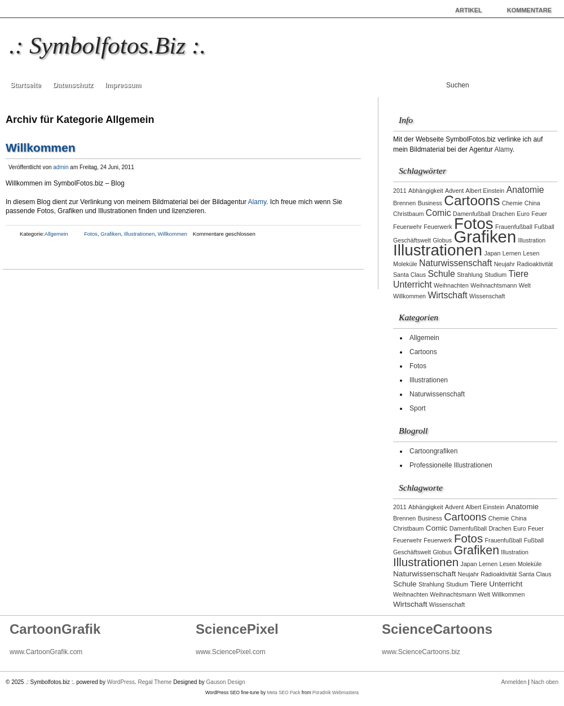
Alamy (257, 202)
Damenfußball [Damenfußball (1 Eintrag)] (471, 213)
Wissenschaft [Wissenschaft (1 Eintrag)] (487, 296)
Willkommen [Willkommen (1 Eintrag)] (409, 296)
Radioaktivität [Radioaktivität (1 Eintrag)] (535, 264)
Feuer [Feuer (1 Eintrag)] (539, 213)
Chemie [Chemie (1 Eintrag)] (512, 203)
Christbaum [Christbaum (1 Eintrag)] (408, 213)
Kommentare (529, 10)
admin (60, 167)
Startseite (25, 85)
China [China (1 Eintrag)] (532, 203)
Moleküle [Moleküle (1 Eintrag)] (405, 264)
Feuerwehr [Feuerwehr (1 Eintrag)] (407, 226)
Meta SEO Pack (283, 692)
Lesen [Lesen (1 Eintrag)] (531, 253)
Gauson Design (225, 682)
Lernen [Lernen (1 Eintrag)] (512, 253)
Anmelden (513, 682)
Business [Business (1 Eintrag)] (430, 203)
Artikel (468, 10)
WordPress (121, 682)
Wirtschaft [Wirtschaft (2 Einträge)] (447, 295)
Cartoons (423, 352)
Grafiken (110, 234)
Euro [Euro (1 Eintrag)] (523, 213)
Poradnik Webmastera (335, 692)
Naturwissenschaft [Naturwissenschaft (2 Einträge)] (455, 263)
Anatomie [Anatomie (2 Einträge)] (525, 190)
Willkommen (41, 147)
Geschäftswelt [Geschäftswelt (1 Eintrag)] (412, 240)
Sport (417, 408)
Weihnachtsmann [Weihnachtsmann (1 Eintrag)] (493, 285)
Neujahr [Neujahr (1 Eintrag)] (504, 264)
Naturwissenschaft (437, 394)
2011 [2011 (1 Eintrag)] (400, 190)
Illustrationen (139, 234)
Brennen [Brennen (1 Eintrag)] (404, 203)
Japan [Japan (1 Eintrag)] (492, 253)
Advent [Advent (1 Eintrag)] (454, 190)
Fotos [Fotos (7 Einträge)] (473, 223)
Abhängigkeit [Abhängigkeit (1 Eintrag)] (425, 190)
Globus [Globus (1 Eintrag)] (442, 240)
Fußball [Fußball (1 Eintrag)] (544, 226)
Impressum (123, 85)
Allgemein (56, 234)
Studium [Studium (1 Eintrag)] (495, 274)
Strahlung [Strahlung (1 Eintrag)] (470, 274)
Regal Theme (155, 682)
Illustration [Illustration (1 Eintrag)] (532, 240)
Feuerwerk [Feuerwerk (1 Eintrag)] (438, 226)
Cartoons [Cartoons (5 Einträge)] (472, 200)
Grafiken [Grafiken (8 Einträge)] (484, 236)
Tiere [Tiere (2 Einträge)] (518, 274)
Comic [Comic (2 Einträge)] (438, 213)
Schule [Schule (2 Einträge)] (441, 274)
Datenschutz (73, 85)
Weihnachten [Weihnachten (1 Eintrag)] (451, 285)
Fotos (91, 234)
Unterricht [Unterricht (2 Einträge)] (412, 284)
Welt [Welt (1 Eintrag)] (525, 285)
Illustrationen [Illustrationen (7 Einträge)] (437, 250)
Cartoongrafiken (433, 451)
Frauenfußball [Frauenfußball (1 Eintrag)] (513, 226)
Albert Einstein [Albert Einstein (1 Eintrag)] (485, 190)
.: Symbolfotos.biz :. (107, 45)
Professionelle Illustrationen (450, 465)
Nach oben (544, 682)
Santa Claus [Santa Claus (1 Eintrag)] (409, 274)
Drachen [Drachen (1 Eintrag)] (503, 213)
